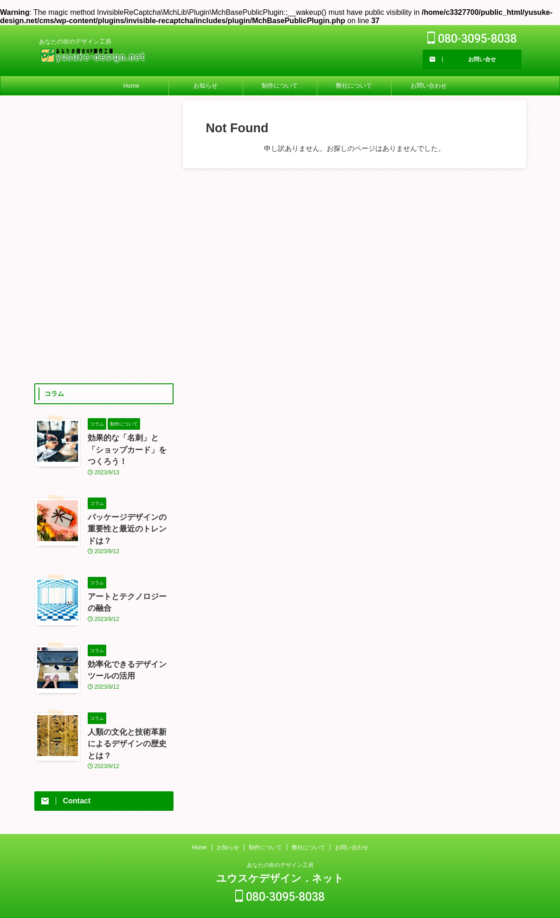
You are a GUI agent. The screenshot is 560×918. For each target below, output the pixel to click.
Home (131, 85)
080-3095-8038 (472, 38)
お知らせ (205, 85)
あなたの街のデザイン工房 (280, 850)
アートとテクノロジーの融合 (130, 570)
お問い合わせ (429, 85)
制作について (280, 85)
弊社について (354, 85)
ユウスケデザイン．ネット (280, 863)
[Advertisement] (104, 239)
